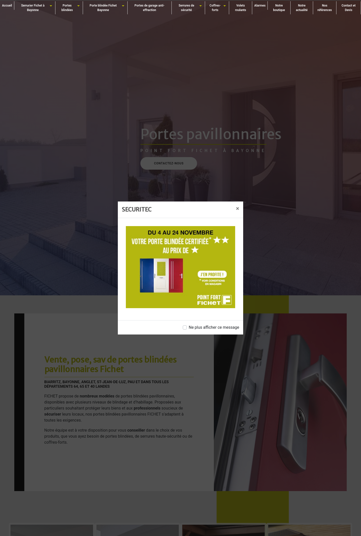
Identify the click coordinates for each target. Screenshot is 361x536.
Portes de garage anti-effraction (150, 8)
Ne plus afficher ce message (214, 327)
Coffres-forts (215, 8)
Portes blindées (67, 8)
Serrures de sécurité (186, 8)
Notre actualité (302, 8)
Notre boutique (279, 8)
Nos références (324, 8)
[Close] (237, 209)
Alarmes (259, 5)
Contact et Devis (349, 8)
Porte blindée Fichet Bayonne (103, 8)
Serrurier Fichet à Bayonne (32, 8)
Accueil (7, 5)
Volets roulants (240, 8)
